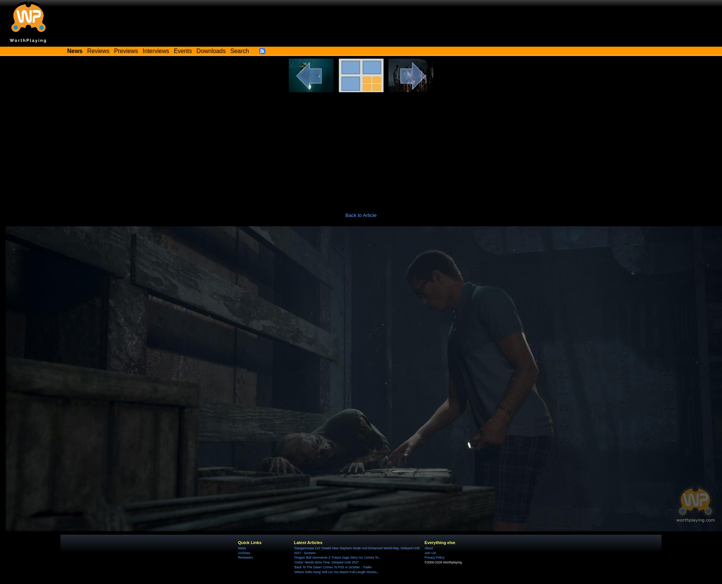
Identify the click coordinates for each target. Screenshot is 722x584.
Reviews (98, 51)
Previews (126, 51)
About (429, 548)
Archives (244, 553)
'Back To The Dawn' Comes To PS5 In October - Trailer (333, 567)
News (242, 548)
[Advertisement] (361, 148)
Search (239, 51)
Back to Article (361, 215)
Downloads (211, 51)
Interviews (156, 51)
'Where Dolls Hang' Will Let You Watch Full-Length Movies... (336, 572)
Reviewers (245, 557)
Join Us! (430, 553)
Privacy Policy (434, 557)
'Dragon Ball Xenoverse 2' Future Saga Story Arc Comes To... (337, 557)
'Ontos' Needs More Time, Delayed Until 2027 (326, 562)
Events (183, 51)
